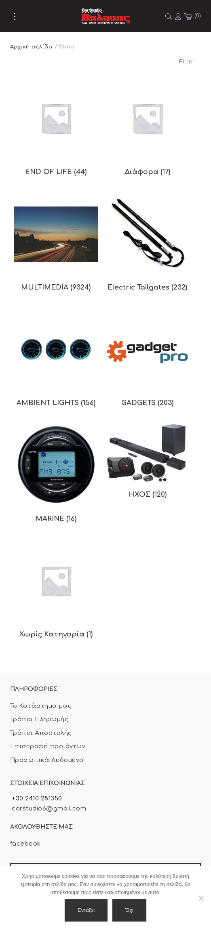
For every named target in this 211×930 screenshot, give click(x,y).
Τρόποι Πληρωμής (39, 719)
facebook (25, 843)
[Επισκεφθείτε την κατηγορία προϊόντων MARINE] (56, 477)
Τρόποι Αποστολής (41, 733)
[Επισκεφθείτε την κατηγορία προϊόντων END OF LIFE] (56, 130)
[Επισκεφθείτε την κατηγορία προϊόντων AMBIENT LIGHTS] (56, 361)
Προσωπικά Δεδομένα (47, 760)
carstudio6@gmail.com (48, 808)
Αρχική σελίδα (31, 47)
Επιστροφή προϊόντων (47, 746)
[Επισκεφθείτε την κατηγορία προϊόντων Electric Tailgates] (148, 246)
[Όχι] (201, 898)
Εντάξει (86, 910)
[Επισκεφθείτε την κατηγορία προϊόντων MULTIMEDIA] (56, 246)
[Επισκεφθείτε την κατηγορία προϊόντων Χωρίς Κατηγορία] (56, 593)
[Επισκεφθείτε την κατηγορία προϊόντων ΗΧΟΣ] (148, 464)
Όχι (129, 910)
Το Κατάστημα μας (41, 706)
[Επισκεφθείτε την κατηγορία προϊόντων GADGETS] (148, 361)
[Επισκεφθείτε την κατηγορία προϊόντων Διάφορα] (148, 130)
